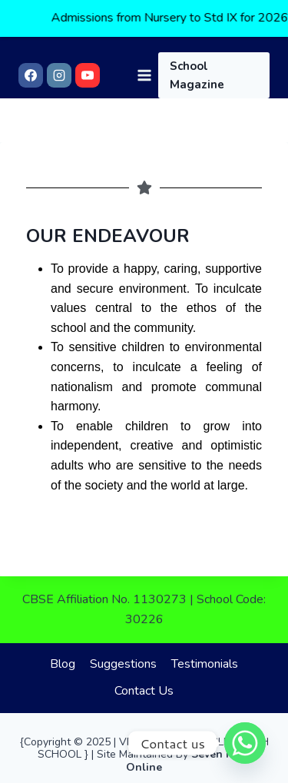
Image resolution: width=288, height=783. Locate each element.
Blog (62, 663)
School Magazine (197, 75)
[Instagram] (59, 75)
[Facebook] (30, 75)
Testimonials (204, 663)
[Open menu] (144, 75)
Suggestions (123, 663)
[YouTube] (87, 75)
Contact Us (144, 690)
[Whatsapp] (245, 743)
